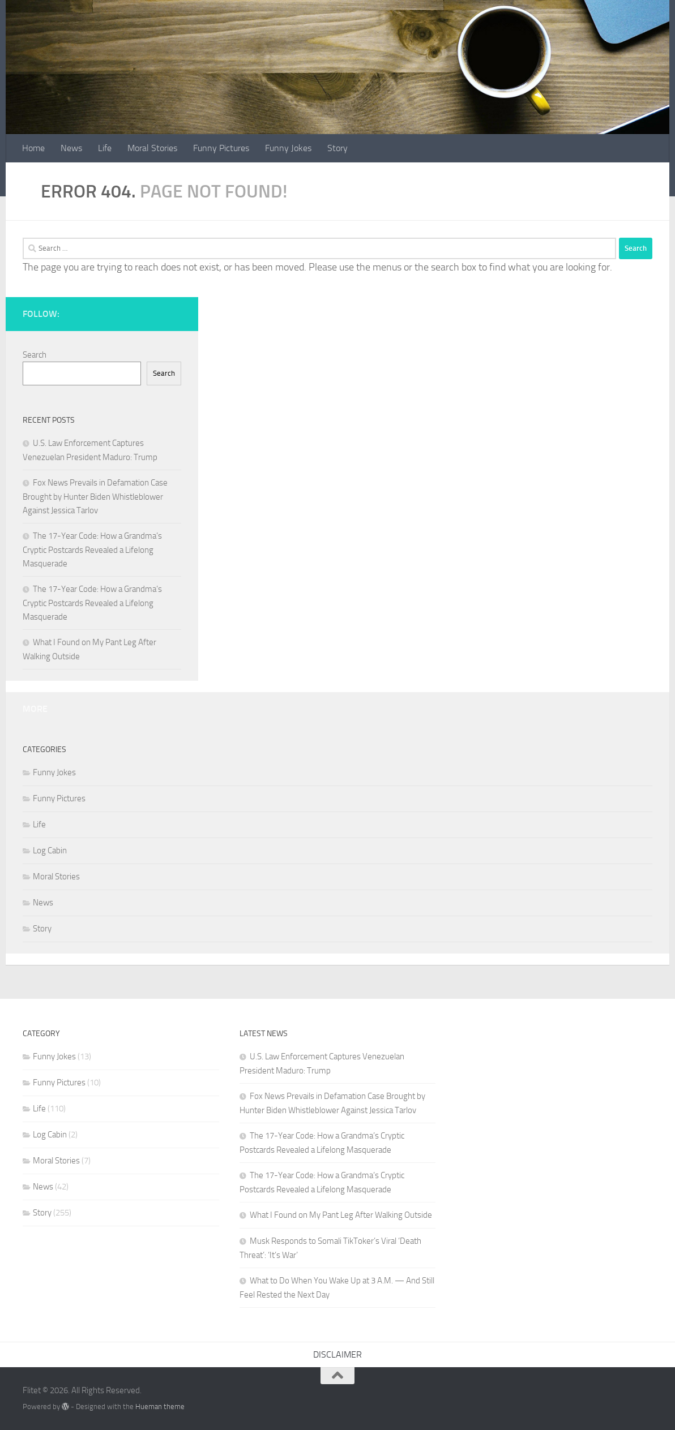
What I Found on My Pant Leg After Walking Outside (341, 1215)
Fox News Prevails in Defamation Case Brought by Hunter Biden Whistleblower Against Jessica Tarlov (95, 497)
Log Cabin (50, 850)
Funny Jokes (288, 148)
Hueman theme (160, 1406)
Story (337, 148)
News (71, 148)
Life (105, 148)
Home (33, 148)
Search (34, 355)
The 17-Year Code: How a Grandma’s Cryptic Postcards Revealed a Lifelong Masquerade (92, 550)
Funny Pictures (221, 148)
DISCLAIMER (337, 1354)
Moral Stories (152, 148)
